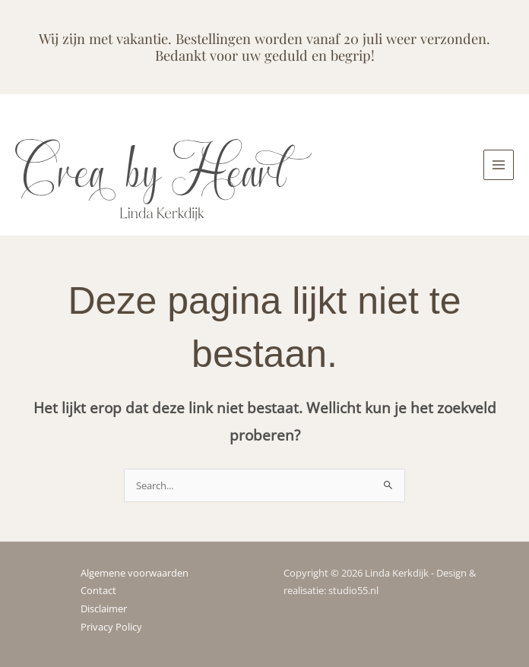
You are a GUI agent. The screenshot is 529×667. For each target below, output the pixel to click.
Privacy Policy (111, 627)
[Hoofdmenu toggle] (498, 165)
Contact (98, 590)
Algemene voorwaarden (134, 573)
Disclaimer (104, 608)
